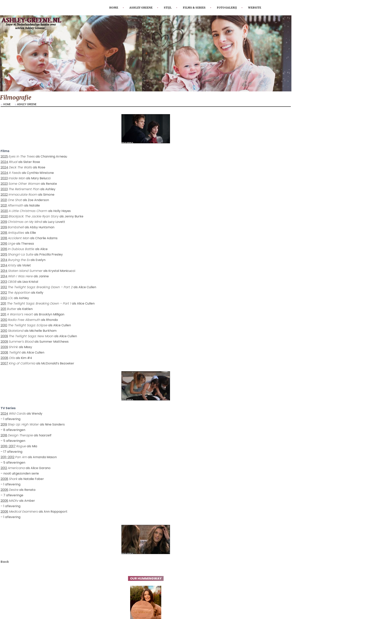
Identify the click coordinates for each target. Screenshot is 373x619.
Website (254, 7)
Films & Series (194, 7)
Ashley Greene (141, 7)
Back (5, 561)
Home (113, 7)
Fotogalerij (227, 7)
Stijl (168, 7)
